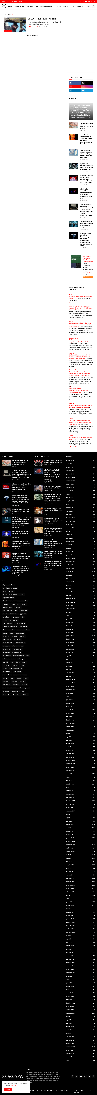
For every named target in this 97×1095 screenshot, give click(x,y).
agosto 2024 (80, 531)
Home (3, 1)
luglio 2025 (80, 494)
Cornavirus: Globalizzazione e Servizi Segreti (88, 260)
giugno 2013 (80, 983)
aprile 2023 (80, 585)
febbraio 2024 (80, 552)
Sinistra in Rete (73, 370)
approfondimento (18, 655)
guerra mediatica (22, 694)
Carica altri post (32, 35)
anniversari (6, 652)
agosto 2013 (80, 976)
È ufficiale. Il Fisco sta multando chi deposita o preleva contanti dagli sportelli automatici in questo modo (81, 356)
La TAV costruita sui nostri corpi (42, 19)
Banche (5, 614)
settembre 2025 (80, 488)
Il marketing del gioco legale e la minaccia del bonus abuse (21, 510)
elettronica (16, 684)
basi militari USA (21, 662)
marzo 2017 (80, 831)
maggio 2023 (80, 582)
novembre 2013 (80, 966)
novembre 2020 (80, 683)
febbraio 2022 (80, 632)
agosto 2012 (80, 1017)
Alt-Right (23, 604)
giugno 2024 (80, 538)
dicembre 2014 (80, 922)
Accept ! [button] (8, 1089)
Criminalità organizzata (10, 626)
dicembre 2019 (80, 720)
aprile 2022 (80, 626)
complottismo (7, 672)
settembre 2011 (80, 1054)
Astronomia (23, 610)
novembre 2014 (80, 926)
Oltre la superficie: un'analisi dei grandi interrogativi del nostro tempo (21, 533)
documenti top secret (18, 681)
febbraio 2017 (80, 835)
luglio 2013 (80, 979)
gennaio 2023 (80, 595)
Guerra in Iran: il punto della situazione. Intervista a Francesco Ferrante (86, 125)
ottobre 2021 (80, 646)
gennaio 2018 (80, 798)
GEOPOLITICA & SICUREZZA (44, 6)
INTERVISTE (80, 6)
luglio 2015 (80, 899)
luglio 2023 (80, 575)
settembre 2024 (80, 528)
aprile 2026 (80, 464)
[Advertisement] (81, 42)
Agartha (5, 604)
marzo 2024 (80, 548)
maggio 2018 (80, 784)
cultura (19, 678)
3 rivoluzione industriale (10, 601)
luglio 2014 (80, 939)
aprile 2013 (80, 990)
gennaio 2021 (80, 676)
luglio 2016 (80, 858)
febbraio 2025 (80, 511)
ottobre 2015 (80, 888)
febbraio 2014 (80, 956)
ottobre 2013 (80, 969)
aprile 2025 (80, 504)
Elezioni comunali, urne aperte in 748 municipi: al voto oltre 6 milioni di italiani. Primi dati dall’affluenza (80, 308)
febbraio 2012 (80, 1037)
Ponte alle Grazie (88, 273)
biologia (22, 665)
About (8, 1)
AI (20, 601)
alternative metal (8, 643)
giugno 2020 (80, 700)
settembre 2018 (80, 771)
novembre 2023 (80, 562)
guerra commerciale (9, 694)
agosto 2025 (80, 491)
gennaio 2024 (80, 555)
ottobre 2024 (80, 525)
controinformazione (19, 675)
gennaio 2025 (80, 514)
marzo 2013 (80, 993)
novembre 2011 (80, 1047)
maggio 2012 (80, 1027)
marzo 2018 (80, 791)
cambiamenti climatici (15, 668)
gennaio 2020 (80, 717)
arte (27, 655)
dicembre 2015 (80, 882)
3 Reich (22, 594)
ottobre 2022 (80, 606)
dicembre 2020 (80, 680)
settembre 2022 (80, 609)
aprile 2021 (80, 666)
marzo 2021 (80, 670)
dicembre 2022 (80, 599)
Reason (71, 435)
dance (25, 678)
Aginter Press (14, 604)
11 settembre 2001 (8, 591)
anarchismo (6, 649)
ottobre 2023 (80, 565)
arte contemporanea (9, 659)
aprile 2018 (80, 787)
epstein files (19, 6)
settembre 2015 (80, 892)
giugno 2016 (80, 862)
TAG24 (71, 321)
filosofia (10, 688)
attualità (5, 662)
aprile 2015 (80, 909)
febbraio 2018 (80, 794)
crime (12, 678)
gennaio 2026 (80, 474)
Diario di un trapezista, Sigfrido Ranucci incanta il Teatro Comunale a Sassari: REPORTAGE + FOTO (86, 179)
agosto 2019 (80, 734)
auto (12, 662)
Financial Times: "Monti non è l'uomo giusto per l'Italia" (53, 487)
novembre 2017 (80, 804)
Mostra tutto (73, 447)
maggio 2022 (80, 622)
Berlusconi (13, 614)
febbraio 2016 (80, 875)
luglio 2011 (80, 1060)
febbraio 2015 (80, 915)
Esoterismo (6, 630)
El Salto (71, 419)
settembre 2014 (80, 932)
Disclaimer (14, 1)
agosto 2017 (80, 814)
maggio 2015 (80, 905)
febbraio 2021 (80, 673)
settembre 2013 (80, 973)
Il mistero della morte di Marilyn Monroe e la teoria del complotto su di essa (53, 520)
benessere (6, 665)
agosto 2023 (80, 572)
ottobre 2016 (80, 848)
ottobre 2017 (80, 808)
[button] (88, 6)
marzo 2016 (80, 872)
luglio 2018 (80, 777)
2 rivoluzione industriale (10, 594)
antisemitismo (16, 652)
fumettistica (19, 688)
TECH (72, 6)
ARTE (59, 6)
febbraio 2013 (80, 996)
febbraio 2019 (80, 754)
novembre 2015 (80, 885)
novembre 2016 (80, 845)
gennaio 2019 (80, 757)
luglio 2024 (80, 535)
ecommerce (6, 684)
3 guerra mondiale (8, 597)
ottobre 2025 (80, 484)
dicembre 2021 (80, 639)
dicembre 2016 (80, 841)
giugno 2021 (80, 659)
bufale (5, 668)
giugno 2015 (80, 902)
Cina (23, 617)
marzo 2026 (80, 467)
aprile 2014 (80, 949)
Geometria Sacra (24, 630)
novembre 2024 (80, 521)
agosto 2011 (80, 1057)
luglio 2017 (80, 818)
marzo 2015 (80, 912)
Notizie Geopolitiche (75, 388)
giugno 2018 (80, 781)
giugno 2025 (80, 498)
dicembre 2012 (80, 1003)
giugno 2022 (80, 619)
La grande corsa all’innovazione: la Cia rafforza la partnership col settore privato (86, 166)
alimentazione (7, 639)
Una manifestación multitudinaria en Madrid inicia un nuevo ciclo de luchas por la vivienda (80, 422)
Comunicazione (7, 623)
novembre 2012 (80, 1006)
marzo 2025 (80, 508)
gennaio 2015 (80, 919)
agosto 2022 (80, 612)
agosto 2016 (80, 855)
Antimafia (17, 607)
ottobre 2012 (80, 1010)
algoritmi (22, 636)
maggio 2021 (80, 663)
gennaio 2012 (80, 1040)
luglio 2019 (80, 737)
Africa (25, 601)
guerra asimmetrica (18, 691)
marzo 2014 (80, 953)
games (27, 688)
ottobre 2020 (80, 686)
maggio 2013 (80, 986)
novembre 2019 (80, 723)
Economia (30, 6)
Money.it (71, 353)
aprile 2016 (80, 868)
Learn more (14, 1085)
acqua (12, 633)
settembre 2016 (80, 851)
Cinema (5, 620)
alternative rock (20, 643)
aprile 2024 (80, 545)
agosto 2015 (80, 895)
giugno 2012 (80, 1023)
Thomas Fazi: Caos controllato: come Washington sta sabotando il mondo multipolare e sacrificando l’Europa (80, 373)
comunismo (17, 672)
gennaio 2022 (80, 636)
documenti (6, 681)
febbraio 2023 (80, 592)
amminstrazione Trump (10, 646)
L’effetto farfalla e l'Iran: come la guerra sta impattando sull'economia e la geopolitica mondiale (53, 530)
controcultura (7, 675)
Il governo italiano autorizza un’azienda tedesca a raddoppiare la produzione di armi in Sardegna (86, 153)
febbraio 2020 (80, 713)
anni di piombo (17, 649)
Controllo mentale (20, 623)
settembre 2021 (80, 649)
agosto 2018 (80, 774)
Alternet (71, 404)
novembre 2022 (80, 602)
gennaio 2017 (80, 838)
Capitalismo (15, 617)
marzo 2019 (80, 750)
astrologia (21, 659)
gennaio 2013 (80, 1000)
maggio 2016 (80, 865)
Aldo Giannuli (86, 256)
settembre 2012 (80, 1013)
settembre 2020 (80, 690)
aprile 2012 (80, 1030)
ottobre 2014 (80, 929)
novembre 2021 (80, 643)
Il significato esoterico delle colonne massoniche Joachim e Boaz (53, 510)
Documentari (23, 626)
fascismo (24, 684)
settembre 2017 (80, 811)
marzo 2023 (80, 589)
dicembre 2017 (80, 801)
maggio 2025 (80, 501)
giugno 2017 (80, 821)
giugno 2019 (80, 740)
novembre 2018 (80, 764)
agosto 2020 (80, 693)
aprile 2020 (80, 707)
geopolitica (6, 691)
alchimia (14, 636)
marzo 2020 (80, 710)
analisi (21, 646)
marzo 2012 (80, 1033)
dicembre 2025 (80, 477)
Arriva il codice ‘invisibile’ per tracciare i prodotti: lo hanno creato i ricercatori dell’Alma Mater (86, 193)
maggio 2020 (80, 703)
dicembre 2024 (80, 518)
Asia (15, 610)
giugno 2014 (80, 942)
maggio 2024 (80, 541)
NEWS (10, 6)
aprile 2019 (80, 747)
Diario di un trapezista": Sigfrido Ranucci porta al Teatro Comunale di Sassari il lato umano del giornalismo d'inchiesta (21, 556)
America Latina (7, 607)
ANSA (70, 295)
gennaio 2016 (80, 878)
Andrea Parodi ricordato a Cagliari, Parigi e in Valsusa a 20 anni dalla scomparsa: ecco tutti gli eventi (86, 139)
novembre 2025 (80, 481)
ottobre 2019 (80, 727)
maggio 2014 (80, 946)
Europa (14, 630)
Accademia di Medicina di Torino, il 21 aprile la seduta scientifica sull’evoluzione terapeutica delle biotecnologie (20, 570)
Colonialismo (14, 620)
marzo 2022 (80, 629)
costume (5, 678)
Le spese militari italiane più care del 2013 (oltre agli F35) (53, 461)
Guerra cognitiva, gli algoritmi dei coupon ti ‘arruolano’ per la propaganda (86, 224)
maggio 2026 (80, 461)
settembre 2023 (80, 568)
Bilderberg (6, 617)
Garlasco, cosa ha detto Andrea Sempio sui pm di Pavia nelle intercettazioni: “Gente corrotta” (80, 325)
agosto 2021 (80, 653)
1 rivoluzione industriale (10, 588)
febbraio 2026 (80, 471)
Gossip (5, 633)
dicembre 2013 (80, 963)
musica (65, 6)
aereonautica (20, 633)
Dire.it (70, 304)
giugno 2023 (80, 579)
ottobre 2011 (80, 1050)
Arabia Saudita (7, 610)
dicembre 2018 (80, 760)
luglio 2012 (80, 1020)
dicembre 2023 (80, 558)
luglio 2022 (80, 616)
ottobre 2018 (80, 767)
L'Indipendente (73, 338)
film (4, 688)
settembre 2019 (80, 730)
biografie (14, 665)
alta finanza (17, 639)
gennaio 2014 (80, 959)
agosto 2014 (80, 936)
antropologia (7, 655)
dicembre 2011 (80, 1044)
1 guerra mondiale (8, 585)
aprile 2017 (80, 828)
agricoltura (6, 636)
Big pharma (22, 614)
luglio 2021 (80, 656)
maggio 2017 (80, 824)
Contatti (21, 1)
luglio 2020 (80, 696)
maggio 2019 (80, 744)
